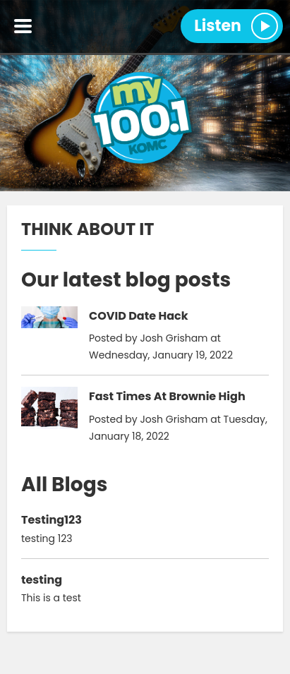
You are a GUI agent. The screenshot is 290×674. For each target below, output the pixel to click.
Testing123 (51, 520)
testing (41, 580)
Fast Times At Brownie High (167, 396)
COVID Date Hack (138, 316)
